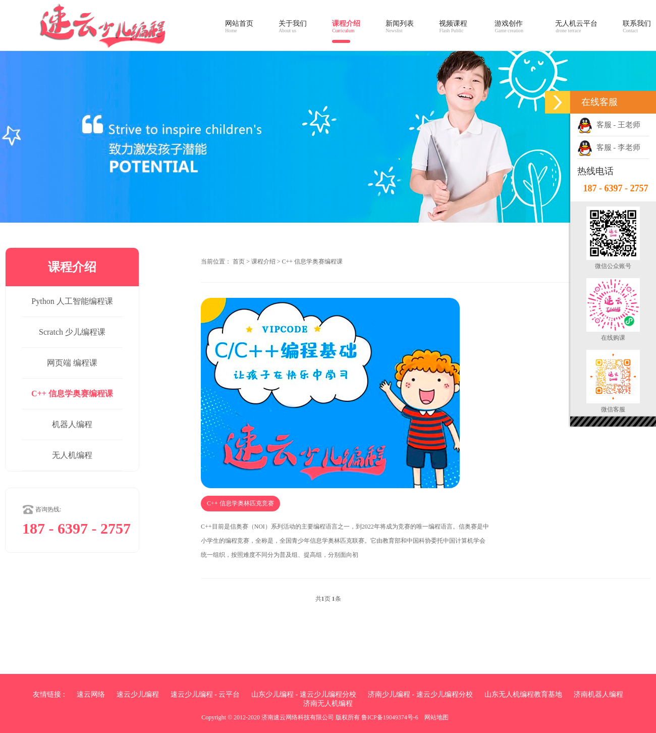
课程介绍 (263, 261)
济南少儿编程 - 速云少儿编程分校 (420, 694)
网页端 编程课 (72, 362)
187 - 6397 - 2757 (615, 188)
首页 (239, 261)
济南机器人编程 (598, 694)
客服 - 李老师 (608, 147)
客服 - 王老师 (608, 125)
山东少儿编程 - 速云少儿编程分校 (303, 694)
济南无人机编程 (328, 703)
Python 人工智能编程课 (72, 301)
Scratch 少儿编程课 (72, 332)
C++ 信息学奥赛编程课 (72, 393)
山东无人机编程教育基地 (523, 694)
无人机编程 (72, 455)
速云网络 (91, 694)
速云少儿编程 (138, 694)
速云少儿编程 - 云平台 (205, 694)
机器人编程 (72, 424)
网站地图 (436, 717)
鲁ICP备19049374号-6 (389, 717)
